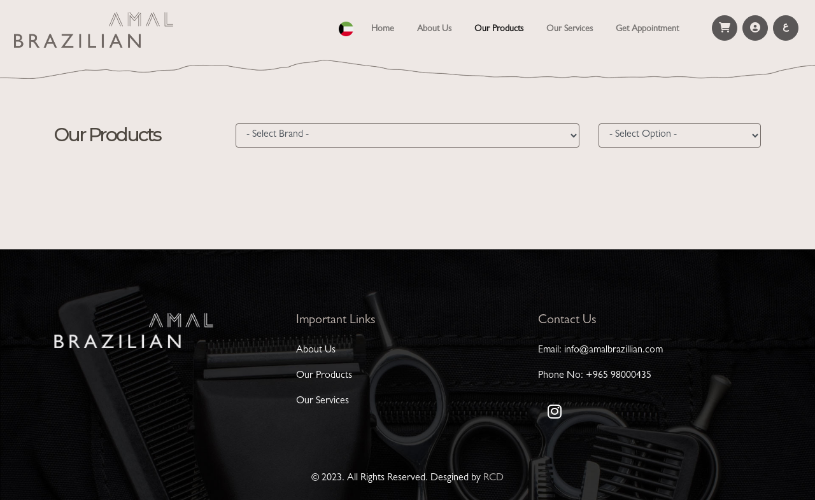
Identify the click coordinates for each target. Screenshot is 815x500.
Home (385, 28)
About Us (434, 29)
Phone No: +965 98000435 (594, 376)
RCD (493, 478)
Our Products (498, 29)
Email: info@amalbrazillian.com (600, 350)
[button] (346, 27)
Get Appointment (647, 29)
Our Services (569, 29)
